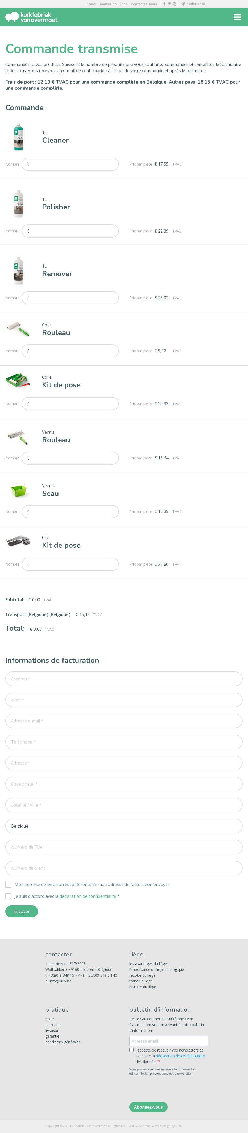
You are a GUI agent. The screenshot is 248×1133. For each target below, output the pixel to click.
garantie (52, 1036)
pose (49, 1018)
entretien (53, 1024)
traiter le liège (140, 980)
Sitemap (145, 1126)
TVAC (177, 164)
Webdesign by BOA (168, 1126)
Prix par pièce (141, 164)
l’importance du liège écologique (156, 969)
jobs (123, 4)
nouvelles (108, 4)
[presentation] (169, 1089)
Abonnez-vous (148, 1107)
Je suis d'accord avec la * (67, 896)
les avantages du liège (148, 963)
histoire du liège (142, 986)
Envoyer (22, 911)
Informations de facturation (52, 660)
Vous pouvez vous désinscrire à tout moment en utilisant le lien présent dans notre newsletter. (163, 1071)
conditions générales (63, 1041)
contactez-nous (144, 4)
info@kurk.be (60, 980)
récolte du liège (142, 975)
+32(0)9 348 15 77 (64, 975)
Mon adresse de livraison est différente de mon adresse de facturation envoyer (92, 884)
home (91, 4)
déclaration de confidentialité (88, 896)
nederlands (193, 4)
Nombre (13, 164)
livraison (52, 1030)
